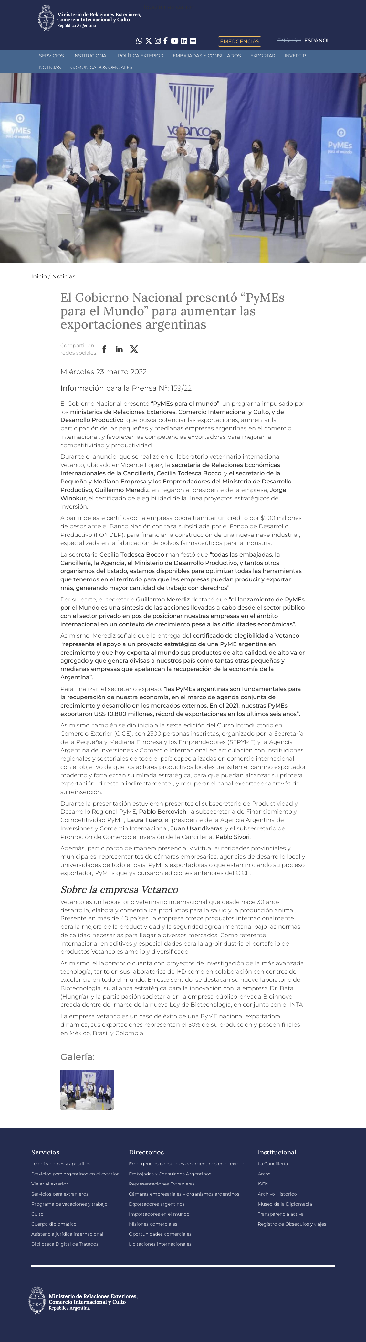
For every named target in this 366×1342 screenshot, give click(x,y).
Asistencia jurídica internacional (67, 1234)
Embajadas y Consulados (207, 56)
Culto (37, 1214)
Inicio (39, 276)
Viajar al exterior (49, 1184)
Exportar (262, 56)
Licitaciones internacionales (160, 1244)
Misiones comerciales (153, 1224)
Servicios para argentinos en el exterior (75, 1174)
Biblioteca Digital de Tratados (65, 1244)
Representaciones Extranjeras (162, 1184)
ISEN (263, 1184)
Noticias (50, 67)
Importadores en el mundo (159, 1214)
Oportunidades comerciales (160, 1234)
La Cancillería (273, 1164)
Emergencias (239, 41)
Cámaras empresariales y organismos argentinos (184, 1194)
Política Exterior (140, 56)
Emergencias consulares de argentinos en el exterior (188, 1164)
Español (317, 41)
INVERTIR (295, 56)
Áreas (264, 1174)
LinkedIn (119, 349)
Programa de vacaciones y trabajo (69, 1204)
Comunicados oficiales (101, 67)
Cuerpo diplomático (54, 1224)
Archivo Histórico (277, 1194)
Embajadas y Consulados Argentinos (170, 1174)
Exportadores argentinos (157, 1204)
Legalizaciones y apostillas (60, 1164)
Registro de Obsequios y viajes (292, 1224)
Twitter (134, 349)
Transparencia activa (281, 1214)
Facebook (104, 349)
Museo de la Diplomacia (285, 1204)
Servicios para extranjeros (60, 1194)
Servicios (51, 56)
